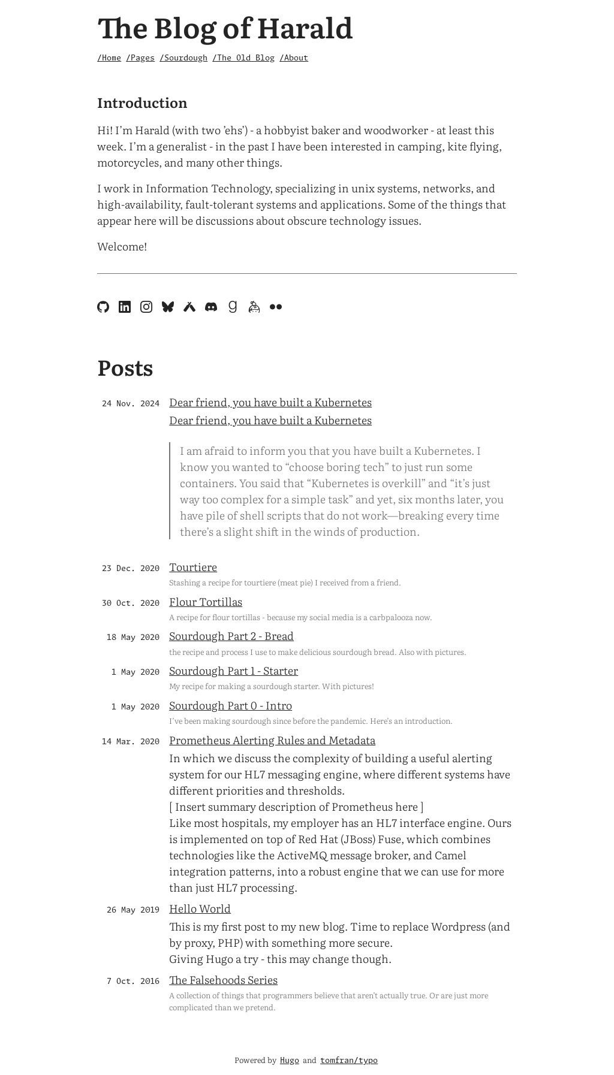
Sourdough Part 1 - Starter (233, 670)
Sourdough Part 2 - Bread (231, 635)
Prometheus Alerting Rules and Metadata (272, 740)
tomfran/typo (349, 1061)
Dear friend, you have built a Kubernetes (270, 402)
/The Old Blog (243, 58)
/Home (109, 58)
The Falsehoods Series (223, 979)
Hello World (200, 908)
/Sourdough (183, 58)
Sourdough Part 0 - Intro (230, 705)
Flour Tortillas (205, 601)
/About (293, 58)
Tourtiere (193, 566)
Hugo (289, 1061)
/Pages (140, 58)
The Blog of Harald (225, 26)
